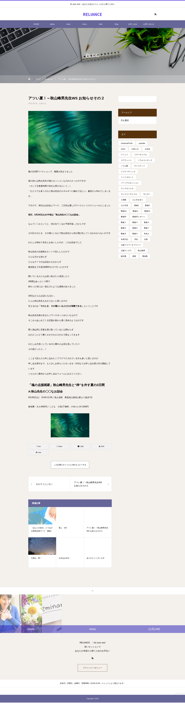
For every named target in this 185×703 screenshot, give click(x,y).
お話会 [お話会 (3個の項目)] (147, 149)
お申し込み (132, 24)
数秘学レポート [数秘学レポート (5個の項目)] (138, 217)
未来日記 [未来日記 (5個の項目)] (124, 239)
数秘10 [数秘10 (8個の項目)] (124, 211)
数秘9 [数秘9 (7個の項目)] (147, 205)
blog (116, 24)
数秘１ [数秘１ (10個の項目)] (123, 222)
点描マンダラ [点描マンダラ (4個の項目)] (126, 251)
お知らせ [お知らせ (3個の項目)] (135, 149)
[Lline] (80, 446)
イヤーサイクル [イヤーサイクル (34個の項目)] (140, 155)
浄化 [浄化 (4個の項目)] (136, 239)
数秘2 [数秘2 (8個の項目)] (136, 205)
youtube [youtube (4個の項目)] (142, 143)
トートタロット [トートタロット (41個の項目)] (127, 177)
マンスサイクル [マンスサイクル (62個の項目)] (127, 188)
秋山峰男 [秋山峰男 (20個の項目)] (141, 251)
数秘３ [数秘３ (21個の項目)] (135, 222)
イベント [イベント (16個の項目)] (124, 155)
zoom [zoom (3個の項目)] (123, 149)
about (52, 24)
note (100, 24)
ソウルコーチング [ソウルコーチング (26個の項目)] (145, 160)
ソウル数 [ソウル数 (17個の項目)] (124, 166)
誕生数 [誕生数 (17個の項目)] (123, 256)
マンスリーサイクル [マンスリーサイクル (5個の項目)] (129, 194)
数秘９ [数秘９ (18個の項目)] (135, 234)
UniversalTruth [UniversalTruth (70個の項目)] (127, 143)
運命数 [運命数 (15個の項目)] (145, 256)
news (68, 24)
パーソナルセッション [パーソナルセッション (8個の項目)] (130, 183)
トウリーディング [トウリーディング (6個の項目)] (128, 171)
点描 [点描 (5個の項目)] (146, 239)
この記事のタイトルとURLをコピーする (70, 465)
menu (84, 24)
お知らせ (42, 103)
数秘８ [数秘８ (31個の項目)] (123, 234)
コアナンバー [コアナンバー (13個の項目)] (126, 160)
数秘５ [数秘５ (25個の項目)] (123, 228)
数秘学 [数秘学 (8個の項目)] (123, 217)
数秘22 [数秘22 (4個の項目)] (147, 211)
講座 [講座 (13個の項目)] (134, 256)
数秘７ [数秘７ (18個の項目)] (146, 228)
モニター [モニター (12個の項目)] (146, 194)
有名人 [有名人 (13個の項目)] (146, 234)
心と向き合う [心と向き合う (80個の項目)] (137, 200)
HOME (36, 24)
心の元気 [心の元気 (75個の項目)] (124, 205)
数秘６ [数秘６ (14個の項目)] (135, 228)
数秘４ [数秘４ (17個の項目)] (146, 222)
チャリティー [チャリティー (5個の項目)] (139, 166)
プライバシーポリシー (92, 668)
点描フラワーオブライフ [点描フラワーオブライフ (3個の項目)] (131, 245)
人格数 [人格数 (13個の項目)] (123, 200)
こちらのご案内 (35, 374)
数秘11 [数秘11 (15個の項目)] (135, 211)
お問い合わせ (148, 24)
